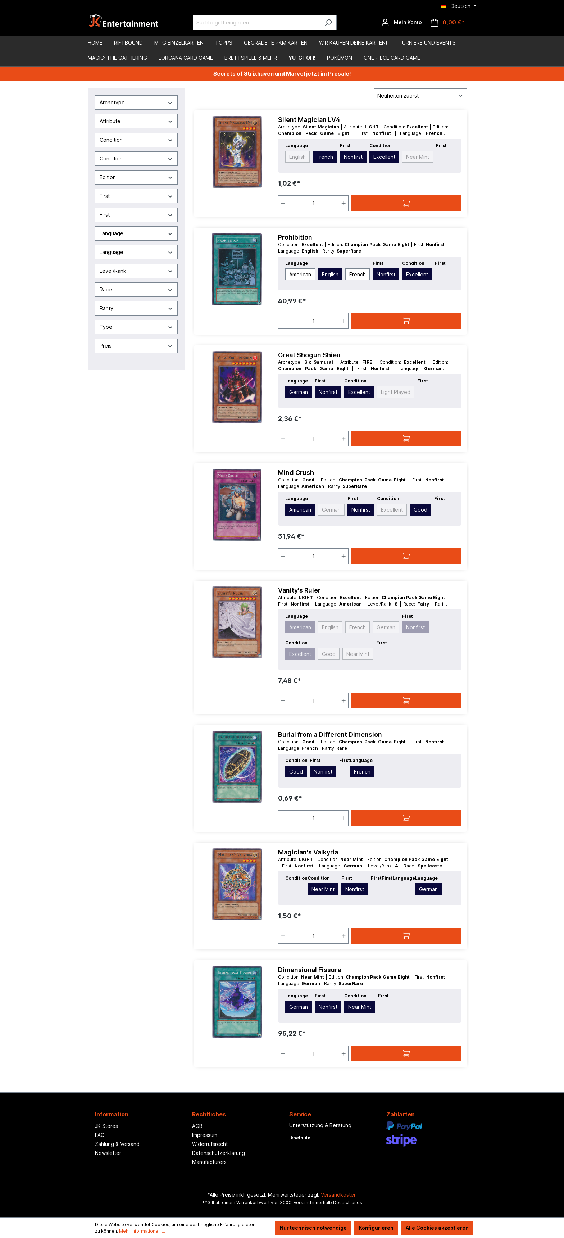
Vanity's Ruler (299, 590)
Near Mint (417, 157)
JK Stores (106, 1126)
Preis (136, 346)
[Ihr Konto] (401, 22)
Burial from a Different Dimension (330, 734)
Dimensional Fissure (309, 970)
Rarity (136, 308)
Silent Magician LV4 (309, 119)
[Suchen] (328, 22)
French (325, 157)
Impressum (204, 1135)
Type (136, 327)
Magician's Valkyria (308, 852)
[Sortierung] (420, 95)
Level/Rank (136, 271)
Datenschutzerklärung (218, 1153)
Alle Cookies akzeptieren (437, 1228)
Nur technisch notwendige (313, 1228)
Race (136, 289)
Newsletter (108, 1153)
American (300, 274)
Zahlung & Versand (117, 1144)
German (298, 392)
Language (136, 233)
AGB (197, 1126)
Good (420, 510)
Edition (136, 177)
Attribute (136, 121)
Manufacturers (209, 1162)
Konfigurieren (376, 1228)
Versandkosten (339, 1195)
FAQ (100, 1135)
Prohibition (295, 237)
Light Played (395, 392)
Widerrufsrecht (210, 1144)
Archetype (136, 102)
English (297, 157)
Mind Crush (296, 472)
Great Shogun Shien (309, 355)
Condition (136, 140)
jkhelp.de (299, 1137)
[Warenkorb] (447, 22)
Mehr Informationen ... (142, 1231)
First (136, 196)
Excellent (384, 157)
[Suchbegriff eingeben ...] (256, 22)
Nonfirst (353, 157)
